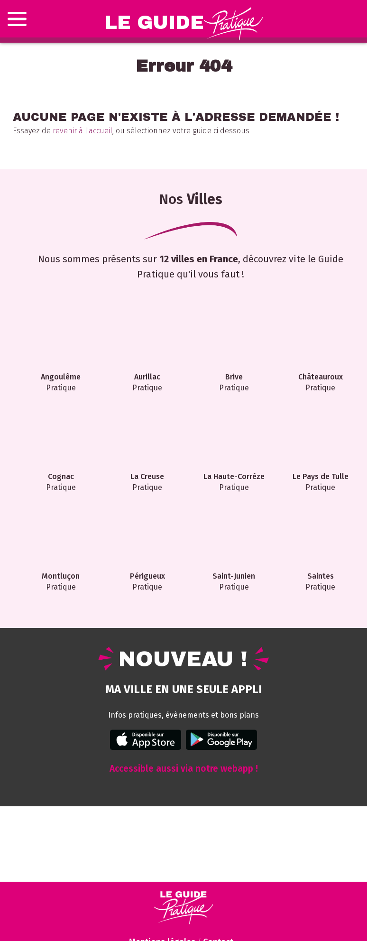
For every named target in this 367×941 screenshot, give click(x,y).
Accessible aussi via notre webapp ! (184, 768)
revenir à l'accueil (82, 130)
